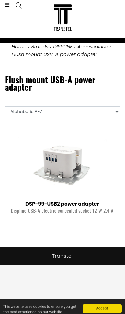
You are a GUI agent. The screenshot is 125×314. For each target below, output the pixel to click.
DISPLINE (63, 46)
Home (19, 46)
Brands (39, 46)
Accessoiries (92, 46)
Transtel (62, 255)
